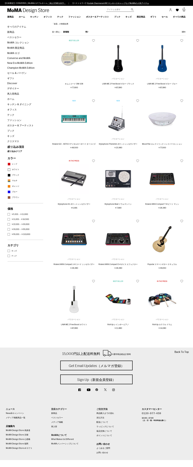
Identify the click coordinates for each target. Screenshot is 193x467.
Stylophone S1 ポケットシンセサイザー (74, 204)
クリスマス (13, 141)
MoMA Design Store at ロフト (19, 448)
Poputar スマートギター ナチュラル (162, 264)
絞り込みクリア (15, 151)
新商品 (10, 32)
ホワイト (13, 170)
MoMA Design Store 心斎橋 (18, 439)
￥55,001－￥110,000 (19, 234)
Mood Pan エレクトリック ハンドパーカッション (162, 144)
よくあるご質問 (103, 448)
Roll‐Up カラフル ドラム (162, 325)
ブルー (12, 192)
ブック (10, 131)
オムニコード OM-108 (74, 84)
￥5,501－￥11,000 (18, 214)
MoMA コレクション (18, 42)
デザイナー (13, 88)
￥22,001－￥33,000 (18, 224)
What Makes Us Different (62, 439)
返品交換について (104, 431)
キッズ (10, 136)
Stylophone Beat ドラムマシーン (118, 204)
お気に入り (93, 40)
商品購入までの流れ (105, 413)
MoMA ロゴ (13, 53)
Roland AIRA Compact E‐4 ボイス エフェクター (118, 264)
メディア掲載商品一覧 (15, 418)
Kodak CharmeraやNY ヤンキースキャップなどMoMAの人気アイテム (118, 3)
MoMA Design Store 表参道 (18, 430)
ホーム (10, 99)
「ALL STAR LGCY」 (57, 3)
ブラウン (13, 197)
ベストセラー (14, 37)
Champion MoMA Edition (21, 68)
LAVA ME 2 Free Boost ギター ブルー (162, 84)
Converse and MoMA (18, 58)
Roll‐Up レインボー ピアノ (118, 325)
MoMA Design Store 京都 (17, 435)
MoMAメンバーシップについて (64, 444)
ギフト (10, 78)
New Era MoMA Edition (20, 63)
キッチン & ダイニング (19, 104)
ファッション (14, 120)
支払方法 (100, 418)
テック (10, 115)
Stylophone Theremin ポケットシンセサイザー (118, 144)
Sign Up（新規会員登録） (96, 380)
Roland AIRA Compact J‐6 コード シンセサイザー (74, 264)
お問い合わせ (102, 453)
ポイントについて (104, 436)
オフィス (12, 109)
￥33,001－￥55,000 (18, 229)
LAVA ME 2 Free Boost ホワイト (74, 325)
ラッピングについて (105, 427)
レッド (12, 164)
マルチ (12, 181)
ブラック (13, 175)
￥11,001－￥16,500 (18, 219)
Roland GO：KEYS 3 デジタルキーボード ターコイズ (74, 144)
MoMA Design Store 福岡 (17, 444)
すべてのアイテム (16, 27)
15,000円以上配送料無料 (96, 353)
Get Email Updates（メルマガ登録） (96, 366)
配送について (102, 422)
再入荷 (54, 427)
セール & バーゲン (17, 73)
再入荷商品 (13, 94)
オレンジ (13, 186)
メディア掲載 (57, 422)
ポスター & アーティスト (20, 125)
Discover (12, 83)
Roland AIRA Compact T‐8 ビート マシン (162, 204)
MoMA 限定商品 (15, 48)
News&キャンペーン (15, 413)
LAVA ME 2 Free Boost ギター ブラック (118, 84)
